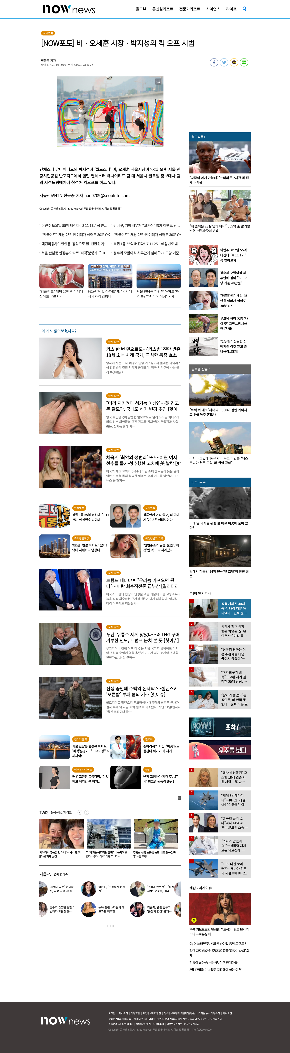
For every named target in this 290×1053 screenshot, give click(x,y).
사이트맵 (227, 1013)
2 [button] (110, 926)
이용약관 (135, 1013)
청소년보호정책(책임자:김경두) (179, 1013)
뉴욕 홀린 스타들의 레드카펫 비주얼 (118, 909)
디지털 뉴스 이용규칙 (209, 1013)
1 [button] (107, 926)
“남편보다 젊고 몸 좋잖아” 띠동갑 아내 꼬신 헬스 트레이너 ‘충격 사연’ (59, 854)
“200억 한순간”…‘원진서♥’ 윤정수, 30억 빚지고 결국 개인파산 (167, 891)
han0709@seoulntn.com (107, 195)
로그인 (111, 1013)
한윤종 (45, 60)
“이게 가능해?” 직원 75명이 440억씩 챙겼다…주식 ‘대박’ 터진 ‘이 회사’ (154, 854)
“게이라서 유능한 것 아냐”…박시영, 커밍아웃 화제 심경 (107, 854)
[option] (60, 840)
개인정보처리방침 (152, 1013)
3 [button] (113, 926)
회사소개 (123, 1013)
